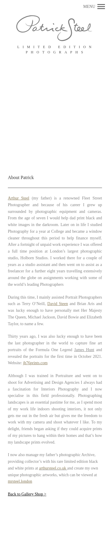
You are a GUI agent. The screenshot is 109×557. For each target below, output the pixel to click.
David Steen (57, 304)
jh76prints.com (35, 363)
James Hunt (84, 350)
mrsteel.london (20, 481)
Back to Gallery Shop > (27, 494)
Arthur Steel (18, 198)
